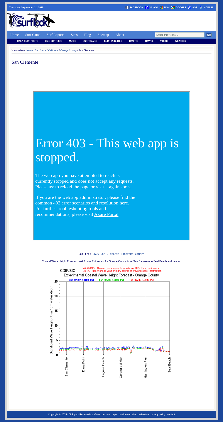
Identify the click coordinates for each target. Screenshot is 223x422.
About (119, 35)
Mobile (208, 7)
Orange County (68, 50)
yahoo (153, 7)
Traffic (133, 41)
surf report (112, 414)
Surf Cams (32, 35)
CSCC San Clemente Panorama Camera (119, 254)
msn (166, 7)
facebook (136, 7)
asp (194, 7)
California (53, 50)
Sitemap (103, 35)
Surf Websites (113, 41)
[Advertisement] (136, 21)
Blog (87, 35)
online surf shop (128, 414)
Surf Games (90, 41)
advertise (144, 414)
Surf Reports (55, 35)
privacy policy (158, 414)
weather (180, 41)
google (181, 7)
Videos (164, 41)
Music (72, 41)
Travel (149, 41)
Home (14, 35)
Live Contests (53, 41)
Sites (74, 35)
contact (171, 414)
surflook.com (98, 414)
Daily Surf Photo (27, 41)
